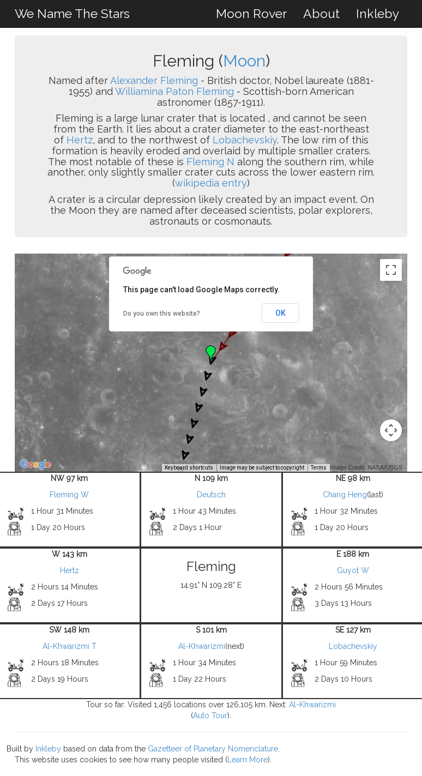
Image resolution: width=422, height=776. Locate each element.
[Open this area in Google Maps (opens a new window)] (35, 465)
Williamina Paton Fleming (174, 91)
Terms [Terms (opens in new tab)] (319, 468)
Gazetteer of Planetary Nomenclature (213, 748)
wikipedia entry (211, 183)
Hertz (80, 140)
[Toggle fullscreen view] (391, 270)
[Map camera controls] (391, 430)
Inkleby (377, 13)
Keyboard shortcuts (189, 468)
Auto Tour (210, 715)
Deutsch (211, 494)
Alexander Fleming (154, 80)
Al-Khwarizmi (201, 646)
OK (280, 313)
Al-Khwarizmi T (70, 646)
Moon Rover (251, 13)
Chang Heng (345, 494)
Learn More (247, 759)
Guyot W (353, 570)
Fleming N (210, 161)
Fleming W (69, 494)
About (321, 13)
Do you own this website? (161, 313)
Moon (244, 60)
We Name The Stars (72, 13)
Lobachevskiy (245, 140)
